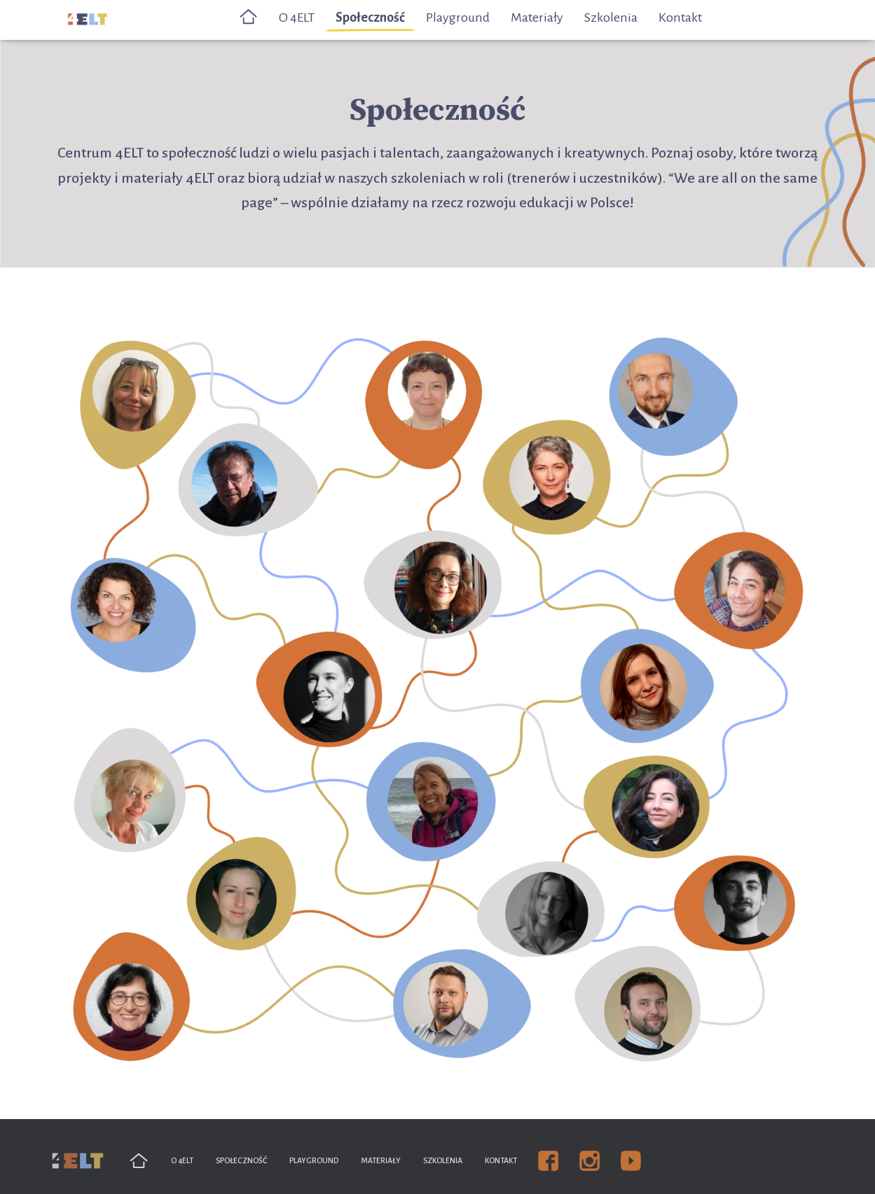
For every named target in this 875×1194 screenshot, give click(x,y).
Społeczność (370, 18)
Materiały (537, 18)
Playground (458, 18)
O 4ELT (297, 18)
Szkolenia (611, 18)
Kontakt (680, 18)
